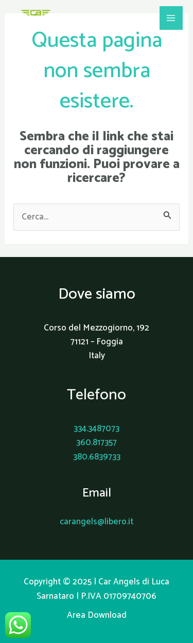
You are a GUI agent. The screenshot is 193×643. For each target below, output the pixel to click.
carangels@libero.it (96, 522)
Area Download (97, 615)
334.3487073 (96, 428)
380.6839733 (96, 457)
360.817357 (96, 442)
